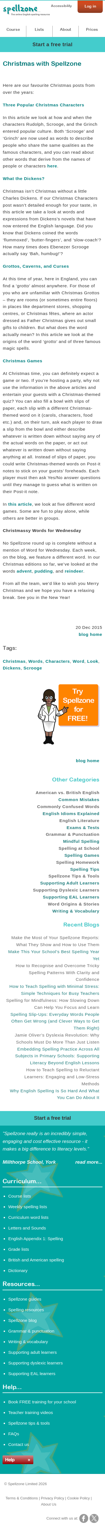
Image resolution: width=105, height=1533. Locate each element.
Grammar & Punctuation (73, 834)
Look (92, 661)
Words (35, 661)
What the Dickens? (24, 178)
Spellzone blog (22, 1320)
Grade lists (18, 1249)
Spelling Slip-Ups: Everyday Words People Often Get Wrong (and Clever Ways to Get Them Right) (54, 1021)
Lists (39, 29)
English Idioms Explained (71, 813)
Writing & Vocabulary (75, 911)
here (52, 166)
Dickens (12, 668)
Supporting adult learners (32, 1352)
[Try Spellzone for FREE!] (68, 743)
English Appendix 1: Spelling (35, 1238)
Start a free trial (52, 44)
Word (78, 661)
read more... (88, 1162)
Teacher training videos (30, 1412)
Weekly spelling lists (27, 1206)
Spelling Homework (77, 862)
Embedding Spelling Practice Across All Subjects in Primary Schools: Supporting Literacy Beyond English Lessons (57, 1056)
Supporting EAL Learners (71, 897)
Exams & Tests (83, 827)
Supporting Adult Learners (69, 883)
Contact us (18, 1444)
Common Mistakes (79, 799)
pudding (43, 571)
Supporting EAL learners (31, 1373)
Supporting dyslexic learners (35, 1363)
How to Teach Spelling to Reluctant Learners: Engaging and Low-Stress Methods (61, 1076)
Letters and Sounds (27, 1228)
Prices (92, 29)
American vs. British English (67, 792)
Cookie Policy (78, 1498)
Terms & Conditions (22, 1498)
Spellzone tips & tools (29, 1423)
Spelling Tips (84, 869)
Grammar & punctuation (31, 1331)
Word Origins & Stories (73, 904)
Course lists (19, 1196)
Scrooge (33, 668)
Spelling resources (26, 1309)
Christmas (14, 661)
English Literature (79, 820)
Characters (57, 661)
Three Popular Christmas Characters (43, 104)
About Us (48, 1504)
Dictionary (17, 1270)
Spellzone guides (24, 1299)
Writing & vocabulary (28, 1341)
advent (24, 571)
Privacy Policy (52, 1498)
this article (20, 504)
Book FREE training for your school (42, 1401)
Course (13, 29)
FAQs (13, 1433)
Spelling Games (81, 855)
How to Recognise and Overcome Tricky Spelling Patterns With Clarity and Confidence (57, 972)
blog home (90, 634)
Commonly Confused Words (68, 806)
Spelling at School (79, 848)
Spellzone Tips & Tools (73, 876)
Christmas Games (22, 360)
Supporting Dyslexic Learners (66, 890)
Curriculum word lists (28, 1217)
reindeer (74, 571)
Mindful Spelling (81, 841)
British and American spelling (36, 1259)
